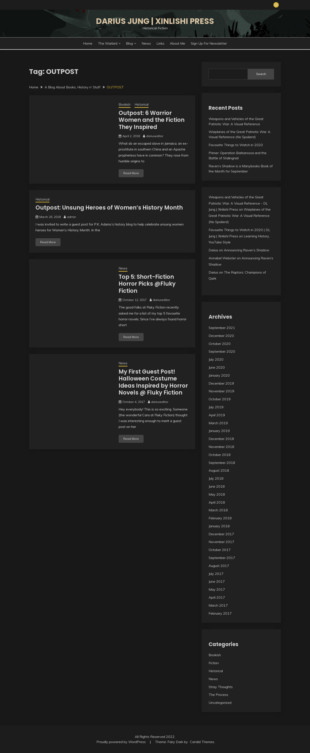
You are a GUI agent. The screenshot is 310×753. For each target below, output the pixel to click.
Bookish (124, 104)
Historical (142, 104)
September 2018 (222, 462)
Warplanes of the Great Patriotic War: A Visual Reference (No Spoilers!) (240, 215)
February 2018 (220, 518)
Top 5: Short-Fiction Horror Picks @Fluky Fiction (147, 284)
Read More (131, 173)
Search (261, 74)
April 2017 (217, 597)
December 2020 (221, 335)
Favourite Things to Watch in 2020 (236, 145)
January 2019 (219, 431)
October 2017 (220, 550)
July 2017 (216, 573)
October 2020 (220, 343)
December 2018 (221, 439)
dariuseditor (154, 136)
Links (160, 43)
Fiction (214, 663)
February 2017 (220, 613)
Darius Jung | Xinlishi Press (155, 21)
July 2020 (216, 359)
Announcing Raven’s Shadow (246, 250)
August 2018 (219, 470)
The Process (218, 694)
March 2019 (218, 423)
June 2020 (217, 367)
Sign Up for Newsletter (209, 43)
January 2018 (219, 526)
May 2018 (217, 494)
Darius (213, 250)
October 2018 (220, 454)
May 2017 (217, 589)
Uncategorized (220, 702)
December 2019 (221, 383)
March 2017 (218, 605)
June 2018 (217, 486)
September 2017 (222, 558)
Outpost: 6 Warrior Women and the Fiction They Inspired (151, 120)
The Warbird (107, 43)
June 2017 (217, 581)
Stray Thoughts (221, 687)
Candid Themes (202, 742)
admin (71, 217)
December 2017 (221, 534)
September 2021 (222, 328)
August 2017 (219, 566)
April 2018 (217, 502)
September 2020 (222, 351)
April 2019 (217, 415)
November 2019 (221, 391)
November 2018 (221, 447)
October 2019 (220, 399)
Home (87, 43)
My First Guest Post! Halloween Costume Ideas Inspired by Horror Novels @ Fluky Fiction (153, 382)
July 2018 (216, 478)
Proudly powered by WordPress (121, 742)
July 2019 (216, 407)
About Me (177, 43)
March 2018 (218, 510)
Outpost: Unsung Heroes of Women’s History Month (109, 207)
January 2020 (219, 375)
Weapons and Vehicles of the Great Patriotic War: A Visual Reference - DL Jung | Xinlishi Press (238, 203)
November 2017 (221, 542)
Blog (129, 43)
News (146, 43)
